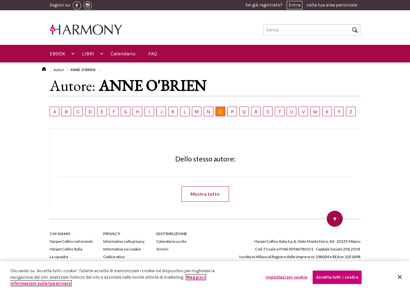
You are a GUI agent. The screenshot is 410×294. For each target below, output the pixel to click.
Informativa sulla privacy (123, 241)
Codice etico (114, 256)
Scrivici (162, 249)
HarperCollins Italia (66, 249)
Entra (294, 5)
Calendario (123, 54)
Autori (58, 70)
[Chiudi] (400, 277)
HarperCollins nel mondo (71, 241)
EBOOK (57, 54)
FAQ (152, 54)
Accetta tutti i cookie (337, 277)
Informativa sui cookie (122, 249)
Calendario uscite (171, 241)
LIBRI (88, 54)
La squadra (59, 256)
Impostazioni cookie (286, 277)
